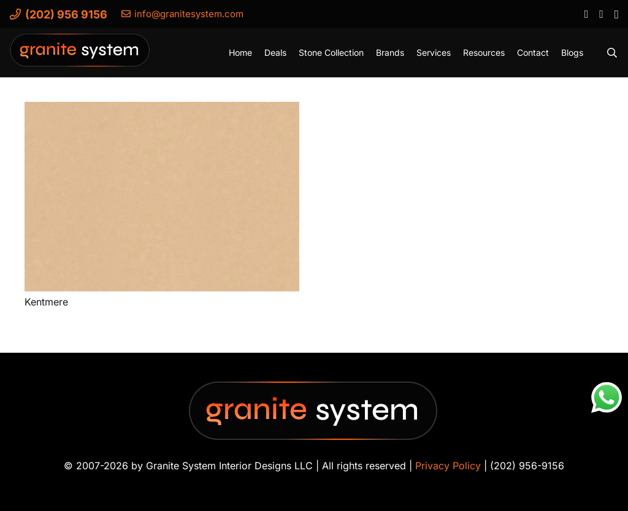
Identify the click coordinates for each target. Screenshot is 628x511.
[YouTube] (601, 13)
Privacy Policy (448, 465)
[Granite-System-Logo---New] (80, 55)
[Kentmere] (162, 196)
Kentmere (46, 302)
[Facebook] (586, 13)
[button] (612, 52)
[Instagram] (616, 14)
